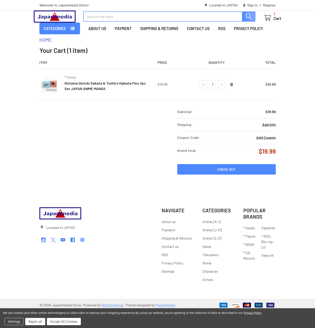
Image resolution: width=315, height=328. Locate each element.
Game (206, 263)
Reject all (35, 321)
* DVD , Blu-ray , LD (268, 258)
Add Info (269, 141)
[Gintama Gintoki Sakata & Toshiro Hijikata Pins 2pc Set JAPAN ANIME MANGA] (212, 101)
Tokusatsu (210, 271)
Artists (207, 296)
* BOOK (248, 261)
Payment (123, 45)
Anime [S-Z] (211, 255)
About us (97, 45)
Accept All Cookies (64, 321)
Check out (226, 186)
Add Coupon (266, 154)
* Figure (249, 252)
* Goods (249, 244)
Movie (206, 279)
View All (267, 272)
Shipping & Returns (159, 45)
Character (210, 288)
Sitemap (168, 288)
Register (269, 5)
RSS (221, 45)
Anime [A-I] (211, 238)
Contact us (198, 45)
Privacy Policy (248, 45)
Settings (14, 321)
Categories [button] (55, 45)
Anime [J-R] (212, 246)
